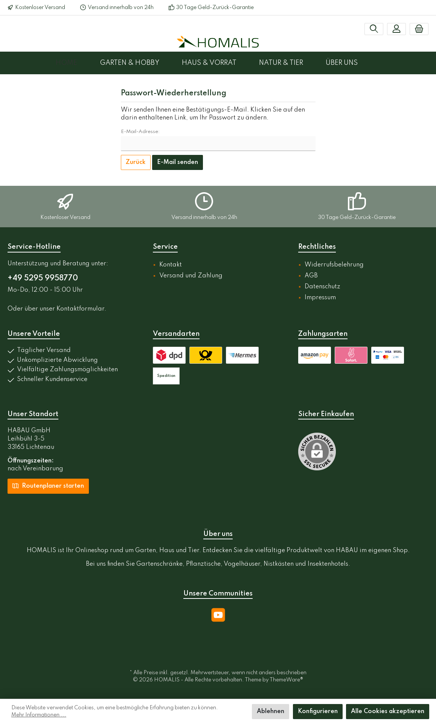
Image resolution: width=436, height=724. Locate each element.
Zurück (136, 162)
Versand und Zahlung (191, 276)
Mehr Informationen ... (38, 715)
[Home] (78, 63)
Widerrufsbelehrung (334, 265)
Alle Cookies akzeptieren (387, 712)
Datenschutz (322, 287)
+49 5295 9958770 (43, 278)
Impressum (320, 298)
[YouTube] (218, 614)
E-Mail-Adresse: (140, 131)
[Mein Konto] (396, 29)
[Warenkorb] (419, 29)
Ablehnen (270, 712)
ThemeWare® (286, 680)
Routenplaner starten (48, 485)
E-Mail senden (177, 162)
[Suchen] (373, 29)
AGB (311, 276)
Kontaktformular (80, 309)
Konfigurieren (318, 712)
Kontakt (170, 265)
